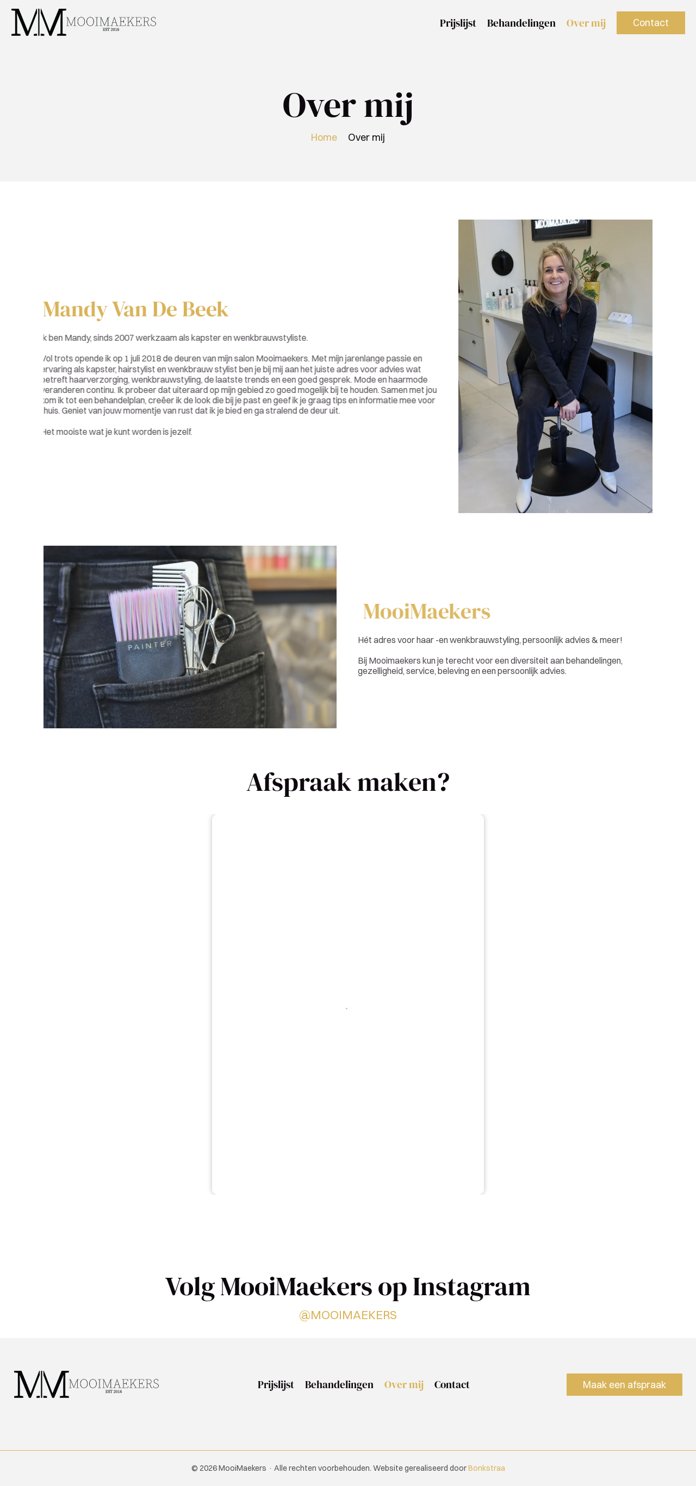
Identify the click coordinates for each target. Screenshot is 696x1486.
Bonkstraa (486, 1468)
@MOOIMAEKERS (348, 1314)
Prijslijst (458, 23)
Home (324, 137)
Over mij (586, 23)
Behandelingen (521, 23)
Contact (452, 1384)
